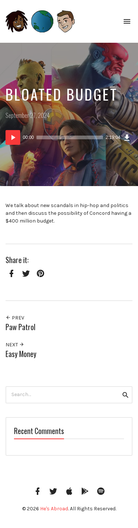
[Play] (13, 137)
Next (15, 345)
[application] (69, 137)
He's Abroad (54, 509)
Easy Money (21, 354)
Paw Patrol (20, 327)
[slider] (69, 137)
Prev (15, 318)
